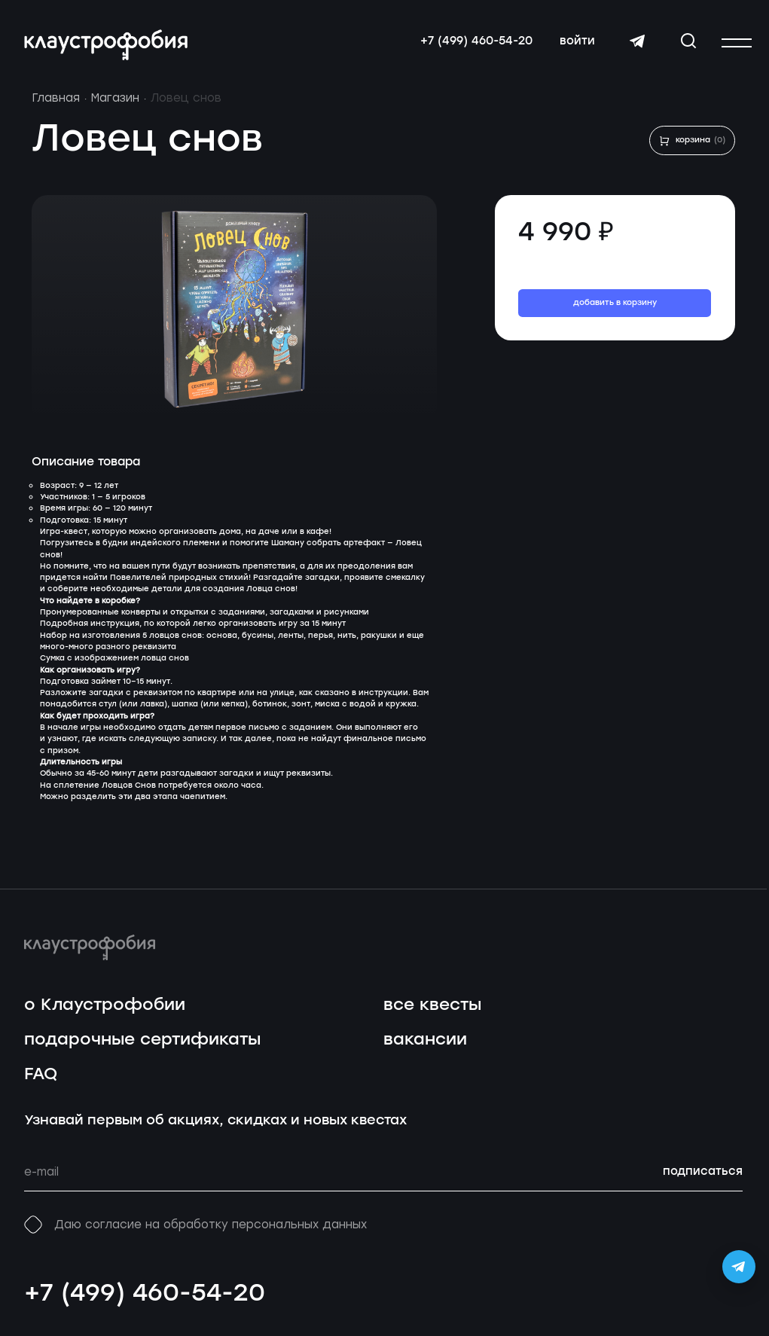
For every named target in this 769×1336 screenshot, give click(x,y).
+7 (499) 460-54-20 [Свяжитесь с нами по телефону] (476, 41)
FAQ (40, 1074)
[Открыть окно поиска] (688, 41)
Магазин (115, 98)
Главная (56, 98)
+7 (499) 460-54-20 (144, 1294)
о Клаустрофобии (104, 1005)
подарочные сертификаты (142, 1039)
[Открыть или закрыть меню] (737, 43)
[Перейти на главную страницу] (106, 44)
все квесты (432, 1005)
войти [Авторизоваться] (577, 41)
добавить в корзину (615, 303)
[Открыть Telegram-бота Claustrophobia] (738, 1266)
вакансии (425, 1039)
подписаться (703, 1172)
